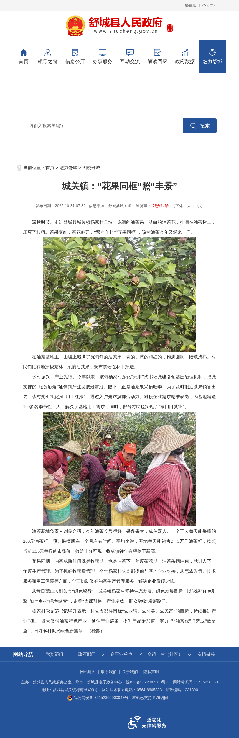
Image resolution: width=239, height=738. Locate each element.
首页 (23, 56)
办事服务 (102, 56)
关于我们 (130, 672)
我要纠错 (161, 206)
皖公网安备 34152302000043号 (97, 697)
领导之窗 (47, 56)
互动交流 (130, 56)
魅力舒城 (212, 56)
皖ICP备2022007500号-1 (147, 682)
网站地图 (88, 672)
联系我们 (109, 672)
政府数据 (185, 56)
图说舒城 (91, 167)
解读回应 (157, 56)
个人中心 (210, 5)
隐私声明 (151, 672)
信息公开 (75, 56)
